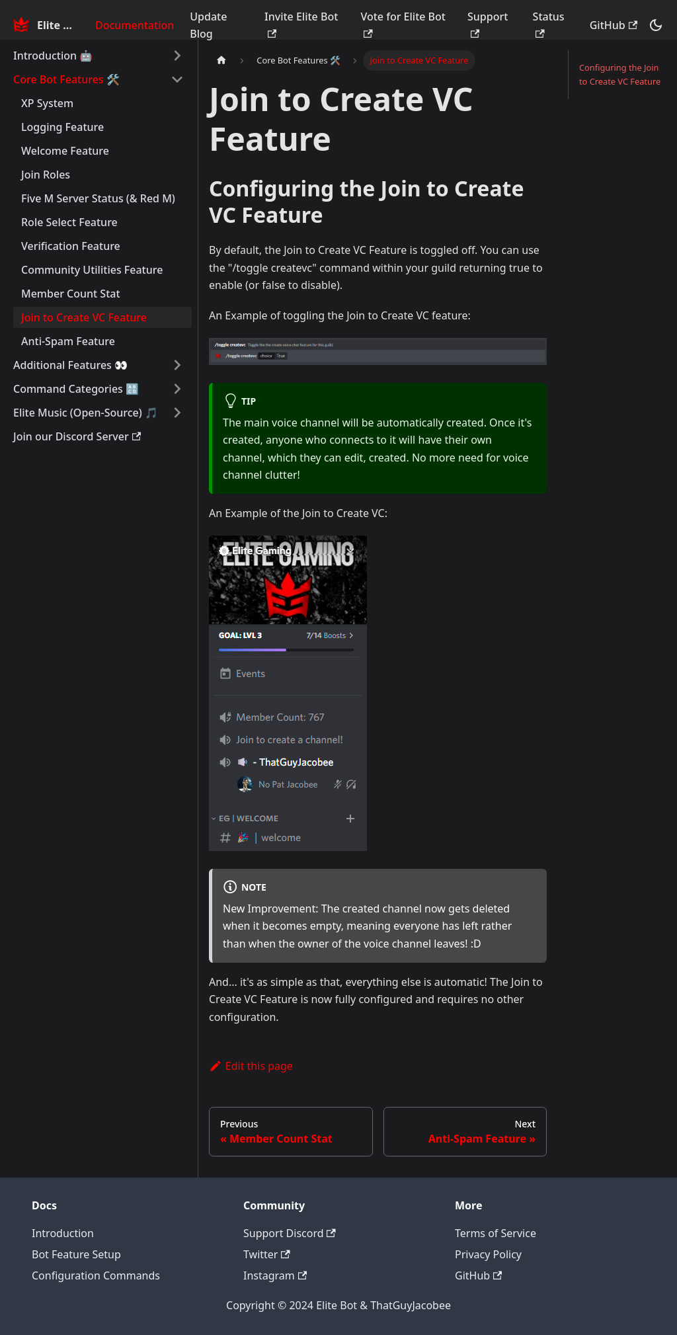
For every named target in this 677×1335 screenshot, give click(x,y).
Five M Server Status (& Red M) (98, 198)
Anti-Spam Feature (68, 341)
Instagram (275, 1275)
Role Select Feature (69, 222)
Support (487, 23)
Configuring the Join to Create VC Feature (619, 74)
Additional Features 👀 (70, 365)
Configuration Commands (96, 1275)
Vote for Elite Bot (403, 23)
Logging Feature (62, 127)
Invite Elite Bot (301, 23)
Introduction (63, 1233)
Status (549, 23)
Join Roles (45, 174)
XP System (47, 103)
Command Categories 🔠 (76, 389)
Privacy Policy (488, 1254)
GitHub (613, 25)
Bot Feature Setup (76, 1254)
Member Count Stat (70, 293)
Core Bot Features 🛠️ (66, 79)
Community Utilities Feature (92, 270)
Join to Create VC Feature (84, 317)
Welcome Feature (65, 150)
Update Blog (208, 25)
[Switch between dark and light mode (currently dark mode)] (655, 25)
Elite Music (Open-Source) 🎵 (85, 412)
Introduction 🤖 (53, 55)
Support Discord (289, 1233)
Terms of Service (495, 1233)
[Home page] (221, 60)
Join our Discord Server (77, 436)
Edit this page (251, 1066)
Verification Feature (70, 246)
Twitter (266, 1254)
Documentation (134, 25)
